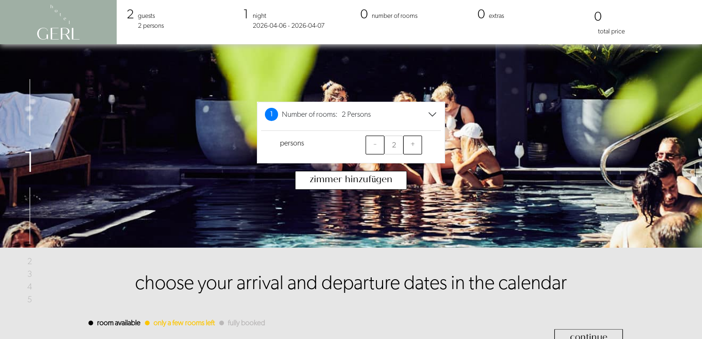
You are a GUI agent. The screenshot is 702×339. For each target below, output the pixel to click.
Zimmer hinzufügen (351, 180)
